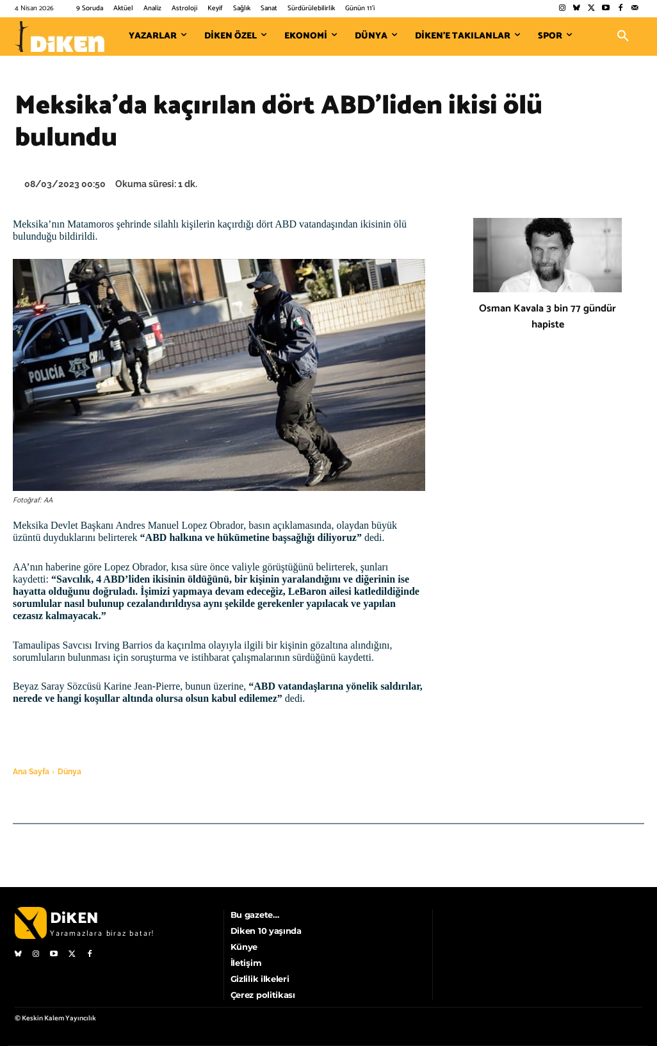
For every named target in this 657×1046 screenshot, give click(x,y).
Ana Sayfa (31, 771)
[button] (623, 36)
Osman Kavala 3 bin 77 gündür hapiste (547, 316)
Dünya (69, 771)
